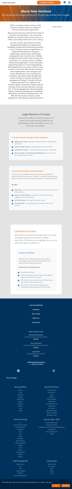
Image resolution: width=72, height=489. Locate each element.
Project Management (20, 475)
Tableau (20, 454)
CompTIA (20, 438)
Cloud (20, 436)
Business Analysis (51, 425)
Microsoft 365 (51, 390)
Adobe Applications (52, 423)
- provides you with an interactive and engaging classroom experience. (34, 196)
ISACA (52, 471)
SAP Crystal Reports (52, 432)
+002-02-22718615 (37, 364)
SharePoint (51, 406)
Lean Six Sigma (20, 471)
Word (20, 411)
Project (20, 401)
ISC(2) (51, 473)
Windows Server (52, 415)
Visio (20, 408)
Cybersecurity (51, 464)
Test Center (36, 314)
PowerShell (51, 401)
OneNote (20, 395)
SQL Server (51, 408)
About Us (36, 318)
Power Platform (51, 399)
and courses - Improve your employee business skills (35, 154)
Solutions (36, 309)
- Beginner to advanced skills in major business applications (36, 143)
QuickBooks (51, 429)
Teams (20, 406)
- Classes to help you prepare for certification (35, 150)
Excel (20, 392)
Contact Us (36, 322)
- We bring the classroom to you (30, 200)
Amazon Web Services (20, 425)
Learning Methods (36, 305)
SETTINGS (66, 485)
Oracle (20, 450)
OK (56, 485)
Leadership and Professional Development (52, 427)
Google (20, 445)
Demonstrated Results (27, 272)
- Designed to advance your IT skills (33, 147)
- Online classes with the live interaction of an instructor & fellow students (36, 191)
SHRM (52, 434)
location (36, 339)
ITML (20, 469)
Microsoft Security (51, 404)
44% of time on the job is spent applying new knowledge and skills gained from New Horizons (35, 286)
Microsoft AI (51, 392)
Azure (51, 395)
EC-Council (51, 466)
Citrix (20, 434)
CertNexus (20, 429)
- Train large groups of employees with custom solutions (34, 204)
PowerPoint (20, 399)
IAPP (51, 469)
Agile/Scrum (20, 464)
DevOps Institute (20, 443)
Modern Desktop (51, 413)
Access (20, 390)
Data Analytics (20, 441)
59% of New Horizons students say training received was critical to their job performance (37, 281)
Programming (20, 452)
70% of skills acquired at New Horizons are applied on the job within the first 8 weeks (36, 276)
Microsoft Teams (52, 411)
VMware (20, 457)
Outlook (20, 397)
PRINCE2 (20, 473)
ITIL (20, 466)
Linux (20, 448)
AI (20, 423)
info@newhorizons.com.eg (36, 362)
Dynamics (52, 397)
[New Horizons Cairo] (9, 2)
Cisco (20, 432)
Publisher (20, 404)
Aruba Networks (20, 427)
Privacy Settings (11, 378)
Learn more (48, 482)
